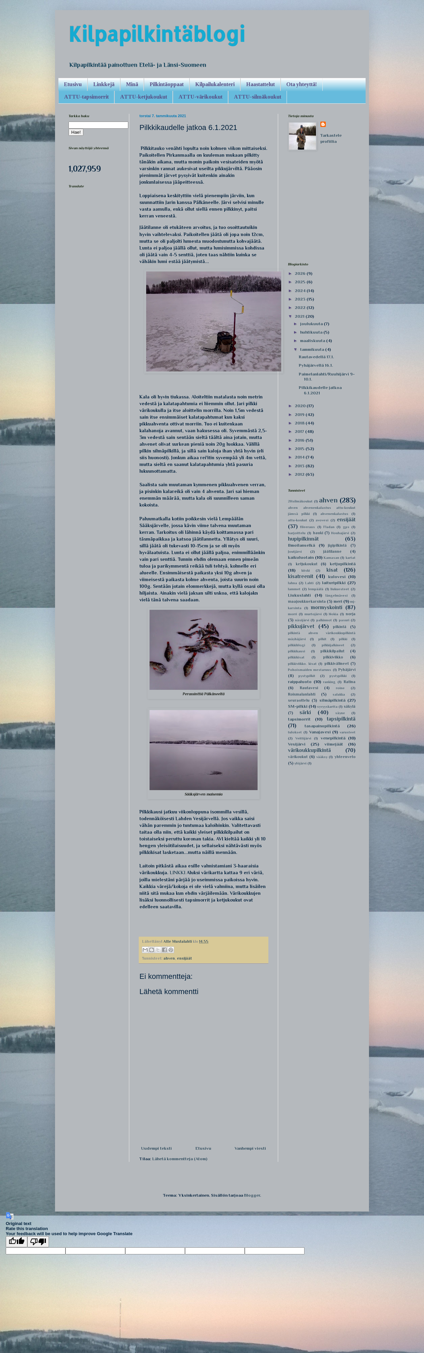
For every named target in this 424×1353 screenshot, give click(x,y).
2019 (300, 414)
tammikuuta (312, 349)
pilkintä (339, 626)
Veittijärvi (303, 738)
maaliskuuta (313, 340)
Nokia (333, 614)
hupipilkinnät (303, 539)
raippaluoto (300, 681)
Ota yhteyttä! (301, 84)
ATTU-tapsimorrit (86, 97)
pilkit (322, 639)
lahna (292, 583)
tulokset (295, 732)
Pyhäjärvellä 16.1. (316, 365)
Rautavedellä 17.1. (316, 356)
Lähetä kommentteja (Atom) (179, 1158)
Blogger (252, 1195)
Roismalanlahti (301, 694)
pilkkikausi (296, 651)
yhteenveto (345, 756)
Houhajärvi (340, 533)
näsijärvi (302, 620)
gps (346, 527)
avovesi (322, 520)
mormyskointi (326, 607)
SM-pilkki (298, 706)
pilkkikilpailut (332, 651)
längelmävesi (336, 595)
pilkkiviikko (333, 657)
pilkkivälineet (336, 663)
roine (340, 688)
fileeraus (307, 527)
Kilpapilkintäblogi (157, 34)
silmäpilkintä (332, 700)
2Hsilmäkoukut (300, 501)
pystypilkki (338, 676)
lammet (294, 589)
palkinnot (324, 620)
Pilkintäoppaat (167, 84)
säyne (340, 713)
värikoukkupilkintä (309, 750)
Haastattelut (260, 84)
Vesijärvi (297, 744)
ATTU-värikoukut (200, 97)
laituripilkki (334, 582)
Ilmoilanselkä (301, 545)
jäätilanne (332, 551)
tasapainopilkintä (322, 725)
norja (350, 614)
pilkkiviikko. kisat (302, 664)
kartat (350, 558)
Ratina (349, 681)
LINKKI (177, 872)
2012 (300, 474)
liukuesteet (339, 589)
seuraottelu (299, 700)
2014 (300, 457)
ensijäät (184, 958)
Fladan (329, 527)
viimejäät (333, 744)
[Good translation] (16, 1241)
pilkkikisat (296, 657)
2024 (301, 290)
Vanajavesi (320, 731)
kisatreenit (300, 576)
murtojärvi (313, 614)
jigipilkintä (337, 545)
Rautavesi (309, 687)
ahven (169, 958)
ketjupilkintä (342, 563)
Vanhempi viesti (250, 1148)
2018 (300, 422)
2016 (300, 440)
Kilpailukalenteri (215, 84)
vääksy (321, 757)
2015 (300, 448)
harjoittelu (297, 533)
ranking (329, 682)
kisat (332, 570)
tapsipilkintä (341, 719)
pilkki (343, 639)
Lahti (309, 583)
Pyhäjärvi (346, 669)
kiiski (305, 570)
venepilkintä (333, 737)
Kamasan (331, 558)
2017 (300, 431)
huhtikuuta (311, 332)
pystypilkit (306, 676)
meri (338, 601)
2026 (301, 273)
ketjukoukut (306, 564)
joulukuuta (312, 323)
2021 (300, 316)
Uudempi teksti (156, 1148)
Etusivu (73, 84)
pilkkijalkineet (333, 645)
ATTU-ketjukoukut (143, 97)
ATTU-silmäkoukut (257, 97)
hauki (318, 532)
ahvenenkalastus (334, 514)
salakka (339, 694)
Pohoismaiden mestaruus (309, 670)
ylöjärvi (300, 763)
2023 (301, 299)
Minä (132, 84)
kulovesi (337, 576)
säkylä (349, 706)
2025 (301, 281)
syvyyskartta (327, 706)
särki (305, 712)
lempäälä (315, 589)
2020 (301, 405)
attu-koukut (297, 520)
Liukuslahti (299, 595)
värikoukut (298, 756)
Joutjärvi (295, 551)
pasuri (344, 620)
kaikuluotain (301, 557)
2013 (300, 465)
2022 (301, 307)
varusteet (347, 732)
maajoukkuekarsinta (307, 601)
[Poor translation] (38, 1241)
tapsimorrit (299, 719)
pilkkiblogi (296, 645)
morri (292, 614)
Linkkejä (103, 84)
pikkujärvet (301, 626)
